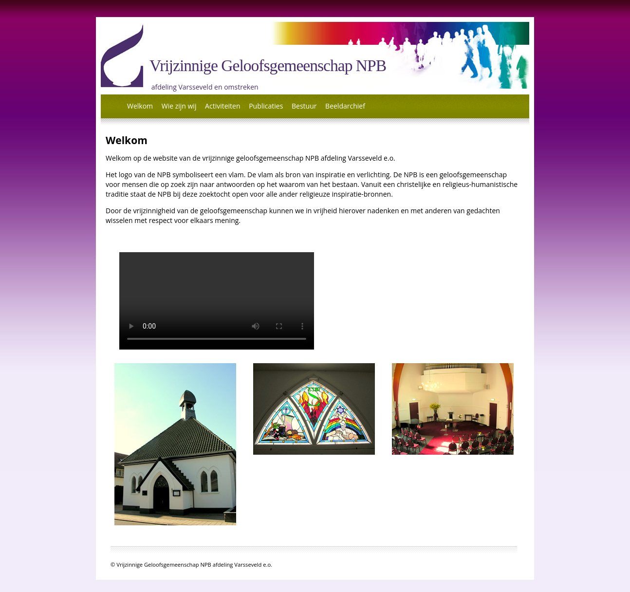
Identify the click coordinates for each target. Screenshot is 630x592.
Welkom (140, 106)
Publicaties (266, 106)
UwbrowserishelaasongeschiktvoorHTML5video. (216, 301)
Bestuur (304, 106)
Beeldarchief (345, 106)
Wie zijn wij (179, 106)
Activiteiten (222, 106)
